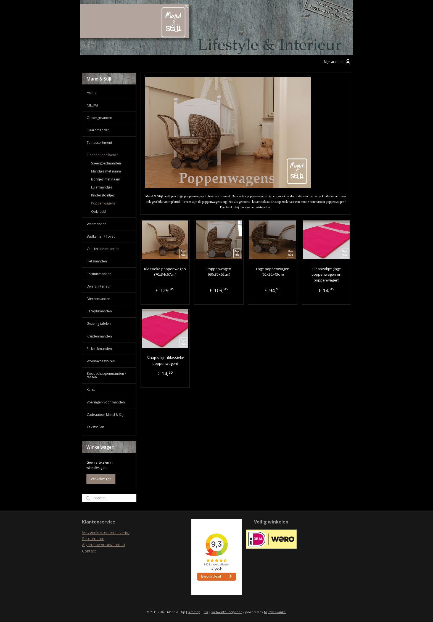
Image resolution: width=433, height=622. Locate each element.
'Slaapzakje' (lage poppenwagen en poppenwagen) (326, 274)
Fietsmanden (97, 261)
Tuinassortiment (99, 142)
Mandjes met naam (106, 171)
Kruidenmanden (99, 336)
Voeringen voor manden (106, 402)
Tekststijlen (95, 427)
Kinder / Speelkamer (102, 155)
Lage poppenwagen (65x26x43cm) (272, 271)
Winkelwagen (101, 479)
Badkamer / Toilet (101, 236)
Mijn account (337, 62)
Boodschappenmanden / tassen (106, 375)
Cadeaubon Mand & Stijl (105, 414)
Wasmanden (96, 224)
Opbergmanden (99, 117)
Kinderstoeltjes (103, 195)
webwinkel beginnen (227, 612)
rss (206, 612)
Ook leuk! (98, 211)
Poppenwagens (103, 203)
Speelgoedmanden (106, 163)
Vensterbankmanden (103, 248)
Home (91, 92)
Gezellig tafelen (99, 323)
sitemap (194, 612)
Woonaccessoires (101, 361)
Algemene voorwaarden (103, 544)
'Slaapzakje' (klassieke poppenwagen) (165, 360)
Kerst (91, 389)
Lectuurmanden (99, 274)
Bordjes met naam (105, 179)
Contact (89, 551)
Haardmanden (98, 130)
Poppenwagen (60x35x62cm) (219, 271)
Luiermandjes (101, 187)
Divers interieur (99, 286)
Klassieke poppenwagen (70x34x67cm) (165, 271)
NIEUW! (92, 105)
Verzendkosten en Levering (106, 532)
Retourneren (93, 538)
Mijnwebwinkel (275, 612)
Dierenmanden (98, 298)
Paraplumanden (99, 311)
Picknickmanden (99, 348)
